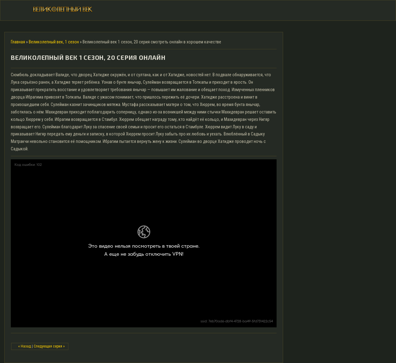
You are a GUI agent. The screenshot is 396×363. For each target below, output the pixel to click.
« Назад (24, 346)
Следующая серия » (49, 346)
